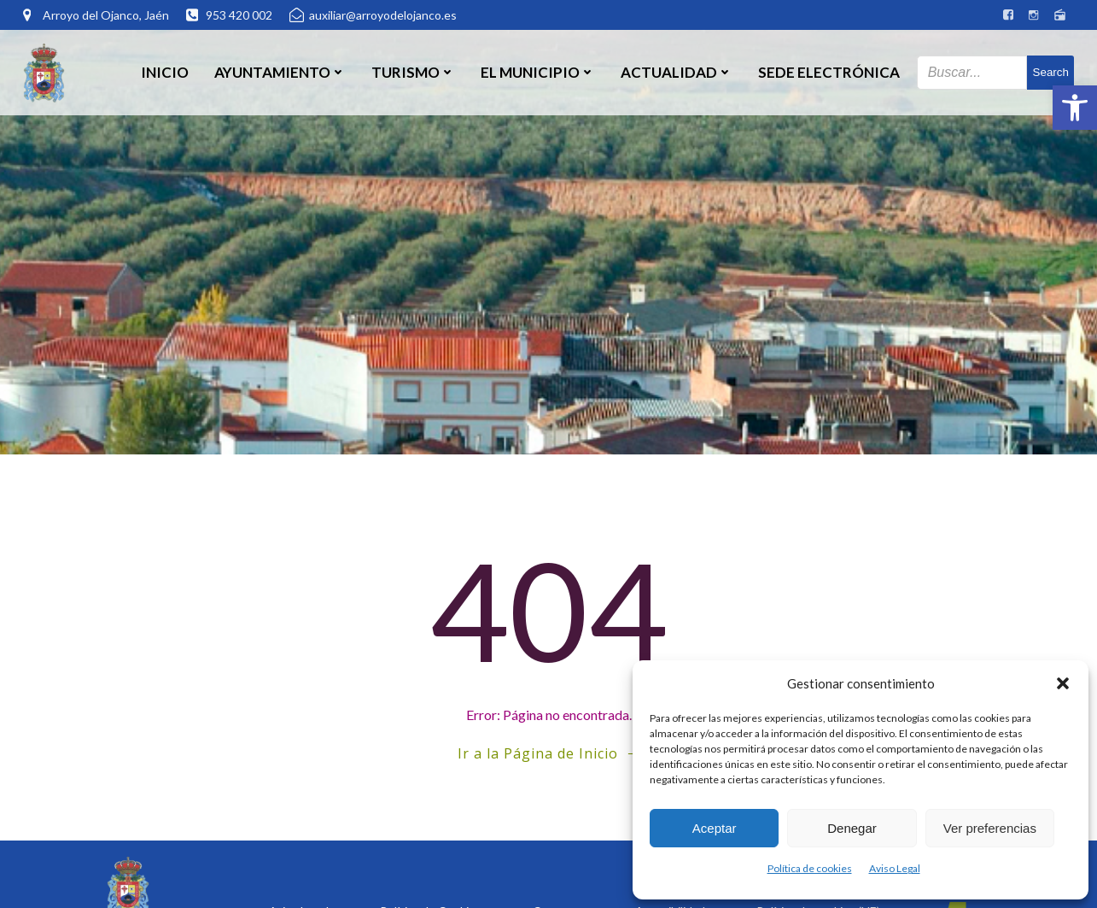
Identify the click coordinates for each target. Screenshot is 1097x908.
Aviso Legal (894, 868)
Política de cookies (809, 868)
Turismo (413, 72)
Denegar (852, 828)
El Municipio (538, 72)
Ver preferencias (989, 828)
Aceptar (714, 828)
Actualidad (676, 72)
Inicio (165, 72)
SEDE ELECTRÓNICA (829, 72)
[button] (1075, 107)
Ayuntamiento (280, 72)
